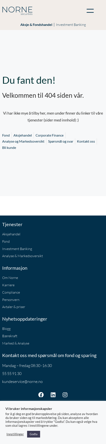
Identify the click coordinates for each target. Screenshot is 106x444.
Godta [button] (34, 434)
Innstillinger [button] (15, 434)
